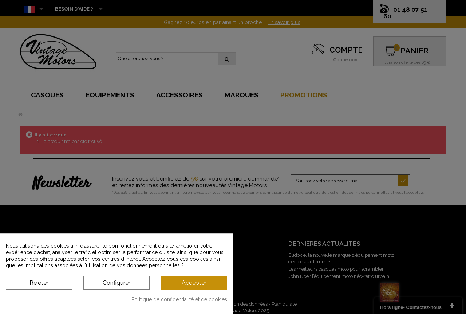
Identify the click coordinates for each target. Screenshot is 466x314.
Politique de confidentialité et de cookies (179, 299)
